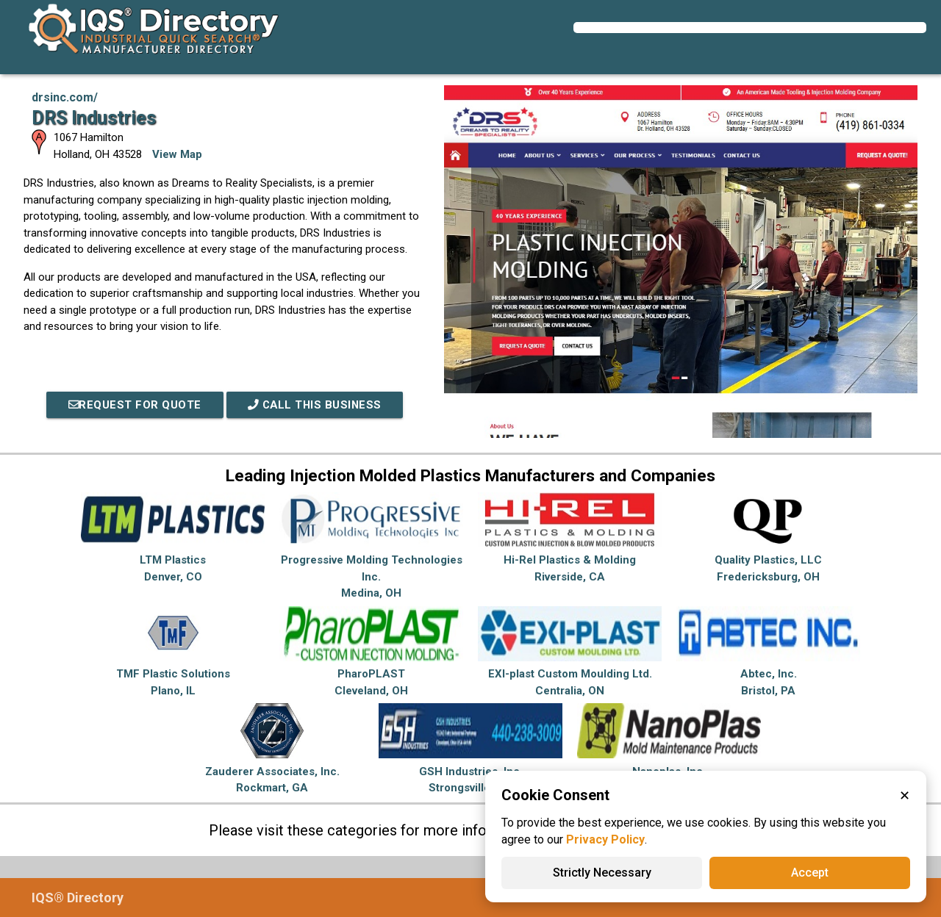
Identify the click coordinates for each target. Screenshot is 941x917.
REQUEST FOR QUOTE (133, 404)
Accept (810, 873)
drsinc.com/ (65, 97)
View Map (177, 154)
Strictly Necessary (602, 873)
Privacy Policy (605, 839)
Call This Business (315, 404)
